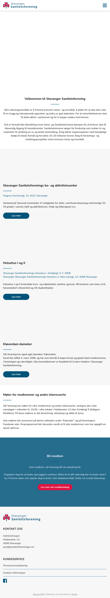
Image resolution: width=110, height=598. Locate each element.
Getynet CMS (38, 594)
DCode (74, 594)
